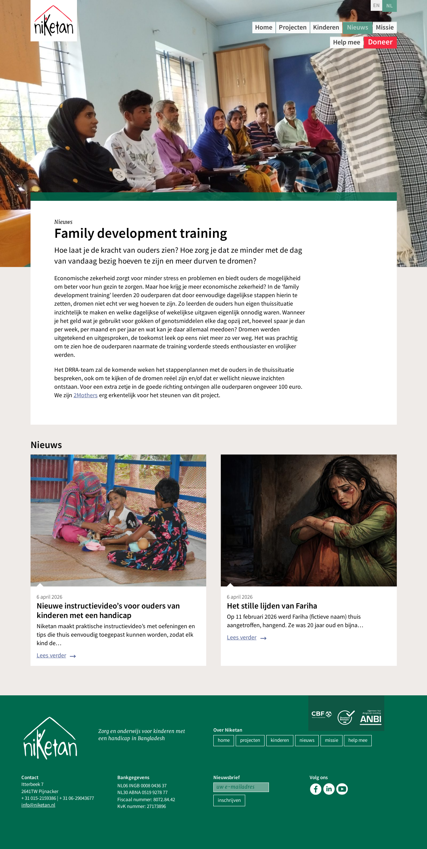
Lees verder (51, 655)
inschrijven (229, 800)
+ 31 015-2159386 (38, 798)
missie (331, 740)
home (224, 740)
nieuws (306, 740)
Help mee (343, 40)
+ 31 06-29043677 (76, 798)
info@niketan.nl (38, 805)
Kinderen (343, 27)
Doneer (380, 40)
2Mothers (86, 395)
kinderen (280, 740)
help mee (357, 740)
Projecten (302, 27)
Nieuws (380, 27)
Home (268, 27)
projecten (250, 740)
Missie (308, 40)
